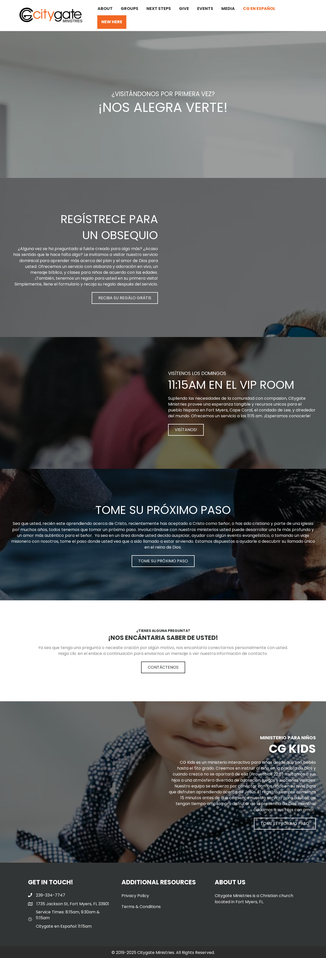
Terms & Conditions (141, 907)
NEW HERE (111, 22)
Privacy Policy (135, 896)
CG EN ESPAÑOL (259, 8)
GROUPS (129, 8)
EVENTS (205, 8)
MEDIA (228, 8)
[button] (125, 298)
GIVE (184, 8)
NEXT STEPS (158, 8)
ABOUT (105, 8)
